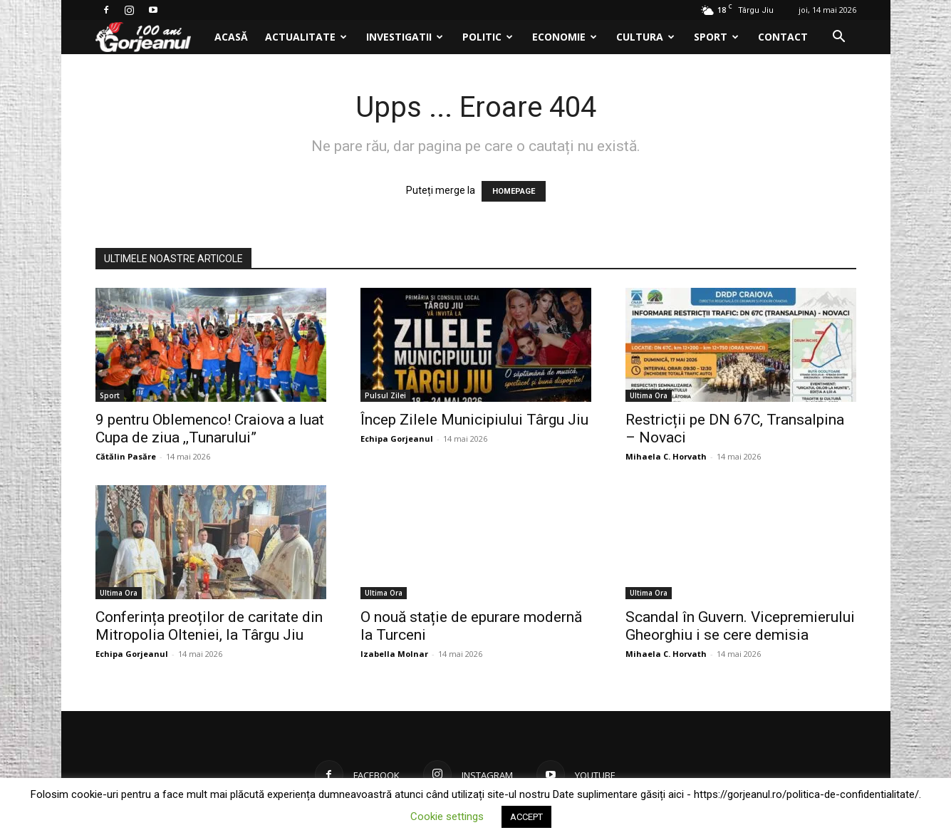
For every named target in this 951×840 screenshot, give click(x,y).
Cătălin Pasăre (125, 456)
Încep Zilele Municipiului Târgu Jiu (474, 419)
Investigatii (404, 36)
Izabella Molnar (394, 653)
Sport (716, 36)
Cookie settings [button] (447, 816)
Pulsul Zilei (385, 395)
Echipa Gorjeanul (396, 438)
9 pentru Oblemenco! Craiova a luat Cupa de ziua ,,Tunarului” (209, 428)
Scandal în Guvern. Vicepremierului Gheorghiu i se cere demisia (740, 625)
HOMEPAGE (513, 191)
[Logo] (150, 37)
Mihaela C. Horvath (666, 456)
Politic (487, 36)
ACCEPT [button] (526, 817)
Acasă (231, 36)
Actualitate (306, 36)
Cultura (645, 36)
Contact (783, 36)
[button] (839, 38)
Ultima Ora (648, 395)
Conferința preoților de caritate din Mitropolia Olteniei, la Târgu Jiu (209, 625)
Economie (564, 36)
